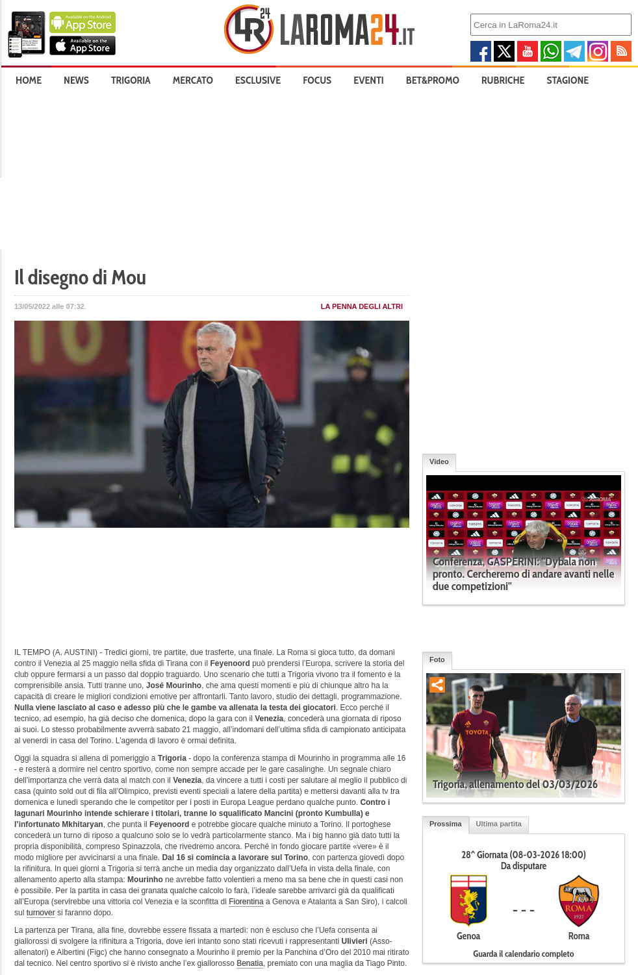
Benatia (249, 963)
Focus (317, 80)
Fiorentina (246, 901)
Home (29, 80)
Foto (437, 659)
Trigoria (131, 80)
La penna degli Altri (362, 306)
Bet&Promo (432, 80)
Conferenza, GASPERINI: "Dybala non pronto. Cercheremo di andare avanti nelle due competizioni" (523, 573)
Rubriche (503, 80)
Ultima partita (499, 824)
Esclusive (258, 80)
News (76, 80)
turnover (41, 912)
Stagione (568, 80)
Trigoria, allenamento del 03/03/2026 (515, 784)
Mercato (193, 80)
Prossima (445, 824)
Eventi (368, 80)
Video (439, 461)
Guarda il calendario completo (523, 953)
